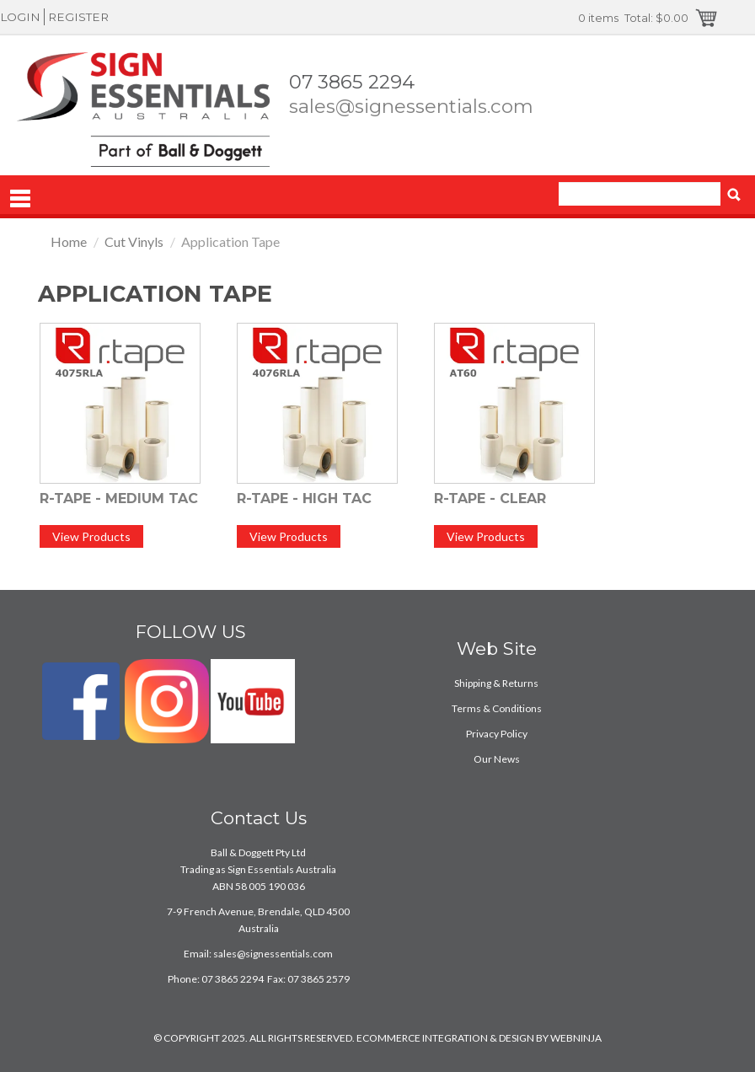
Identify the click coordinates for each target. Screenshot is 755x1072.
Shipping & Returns (496, 683)
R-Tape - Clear (490, 498)
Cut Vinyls (133, 241)
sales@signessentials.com (411, 106)
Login (20, 17)
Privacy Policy (496, 733)
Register (78, 17)
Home (69, 241)
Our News (497, 759)
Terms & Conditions (497, 708)
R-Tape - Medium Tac (119, 498)
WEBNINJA (576, 1038)
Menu (20, 199)
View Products (91, 536)
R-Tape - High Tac (304, 498)
